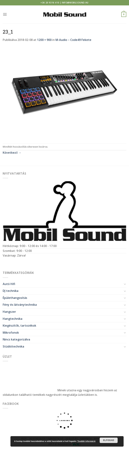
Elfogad (108, 440)
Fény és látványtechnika (20, 305)
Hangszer (9, 312)
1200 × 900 (44, 40)
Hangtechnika (12, 319)
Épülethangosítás (15, 298)
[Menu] (5, 14)
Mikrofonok (11, 333)
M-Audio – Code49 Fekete (73, 40)
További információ (86, 441)
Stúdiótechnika (13, 346)
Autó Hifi (9, 284)
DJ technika (10, 291)
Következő (12, 153)
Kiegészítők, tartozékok (19, 326)
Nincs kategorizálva (16, 339)
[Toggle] (124, 284)
